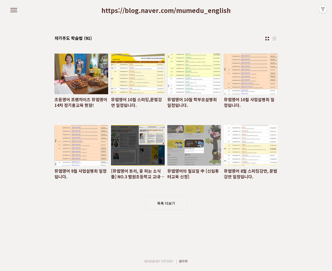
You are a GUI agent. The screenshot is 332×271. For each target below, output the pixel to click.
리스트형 (274, 38)
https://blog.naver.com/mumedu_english (166, 10)
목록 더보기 (166, 203)
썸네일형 (267, 38)
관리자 (183, 261)
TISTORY (167, 261)
